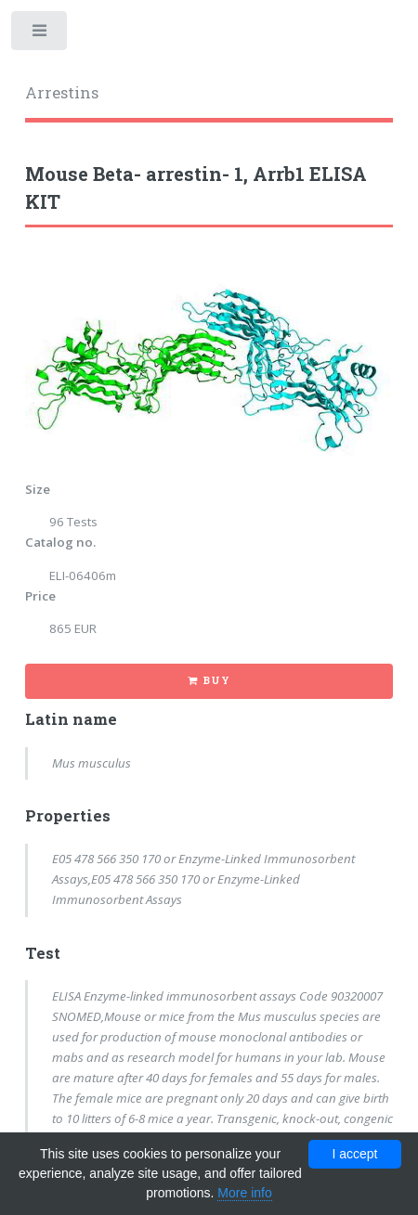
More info (244, 1192)
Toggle (40, 35)
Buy (215, 680)
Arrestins (61, 93)
